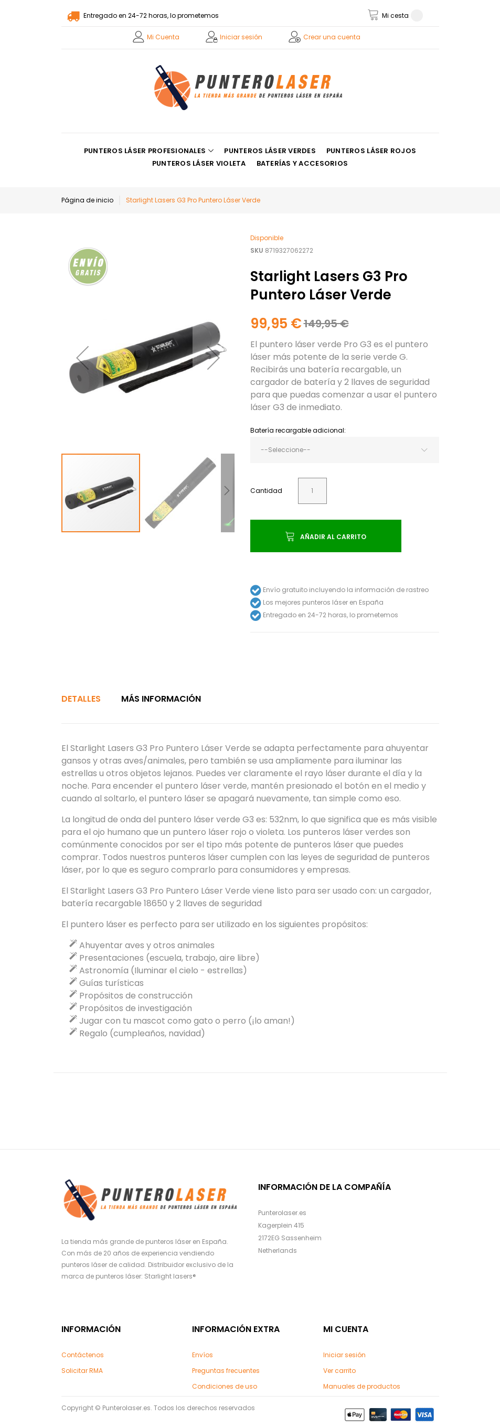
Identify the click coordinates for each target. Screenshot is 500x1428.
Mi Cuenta (163, 37)
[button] (82, 357)
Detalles (81, 699)
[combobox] (344, 450)
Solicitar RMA (82, 1370)
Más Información (161, 699)
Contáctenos (82, 1354)
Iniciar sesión (241, 37)
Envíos (202, 1354)
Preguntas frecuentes (226, 1370)
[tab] (81, 699)
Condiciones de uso (224, 1386)
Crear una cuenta (331, 37)
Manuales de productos (361, 1386)
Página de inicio (87, 200)
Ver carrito (339, 1370)
